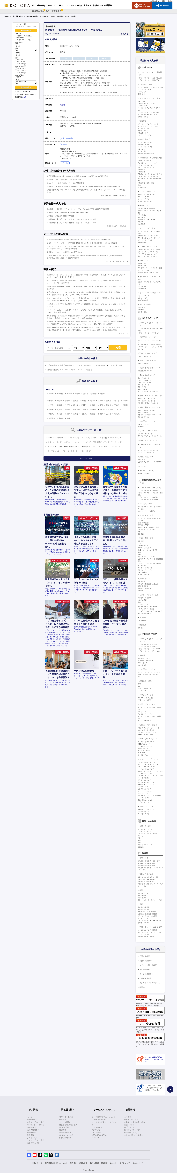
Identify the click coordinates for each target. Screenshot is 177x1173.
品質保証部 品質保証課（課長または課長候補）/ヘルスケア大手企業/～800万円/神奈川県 (79, 239)
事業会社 (64, 144)
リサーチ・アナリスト (145, 240)
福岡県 (102, 394)
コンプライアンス (143, 604)
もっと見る (122, 333)
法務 (139, 602)
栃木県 (116, 401)
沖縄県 (61, 418)
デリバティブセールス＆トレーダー (149, 238)
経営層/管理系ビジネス (68, 1125)
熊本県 (100, 414)
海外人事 (141, 590)
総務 (139, 554)
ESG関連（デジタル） (148, 669)
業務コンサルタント (144, 363)
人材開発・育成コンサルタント (148, 403)
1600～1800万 (20, 70)
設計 (141, 890)
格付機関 (141, 310)
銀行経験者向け (65, 1138)
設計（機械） (142, 895)
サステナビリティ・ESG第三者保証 (149, 344)
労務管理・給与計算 (144, 588)
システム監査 (142, 600)
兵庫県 (125, 405)
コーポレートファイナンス (56, 438)
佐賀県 (84, 414)
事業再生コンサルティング (150, 368)
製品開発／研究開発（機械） (147, 863)
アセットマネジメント (145, 165)
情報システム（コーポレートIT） (149, 728)
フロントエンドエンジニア (146, 767)
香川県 (59, 414)
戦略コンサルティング (148, 353)
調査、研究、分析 (146, 457)
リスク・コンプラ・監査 (149, 595)
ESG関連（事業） (147, 504)
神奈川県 (60, 394)
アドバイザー (51, 447)
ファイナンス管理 (146, 515)
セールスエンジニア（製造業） (148, 930)
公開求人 (18, 36)
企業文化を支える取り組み (134, 1122)
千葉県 (77, 394)
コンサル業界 (64, 1122)
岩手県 (67, 401)
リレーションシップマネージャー (149, 252)
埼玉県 (69, 394)
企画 (139, 552)
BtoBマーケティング (144, 548)
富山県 (75, 405)
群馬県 (125, 401)
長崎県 (92, 414)
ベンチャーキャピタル (145, 135)
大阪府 (93, 394)
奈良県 (67, 409)
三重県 (116, 405)
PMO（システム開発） (145, 700)
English (170, 1)
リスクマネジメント (147, 192)
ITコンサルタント (143, 378)
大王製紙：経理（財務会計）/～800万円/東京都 (64, 180)
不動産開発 (141, 172)
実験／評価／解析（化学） (146, 882)
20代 (17, 40)
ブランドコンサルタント (146, 452)
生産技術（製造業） (144, 909)
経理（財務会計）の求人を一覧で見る (113, 196)
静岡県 (108, 405)
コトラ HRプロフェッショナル (103, 1117)
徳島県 (51, 414)
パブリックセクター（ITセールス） (149, 651)
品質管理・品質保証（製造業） (148, 914)
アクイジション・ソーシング (147, 163)
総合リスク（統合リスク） (146, 194)
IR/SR (140, 543)
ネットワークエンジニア (146, 791)
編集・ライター (143, 840)
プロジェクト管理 (146, 695)
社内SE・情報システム (148, 725)
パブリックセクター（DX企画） (148, 644)
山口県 (118, 409)
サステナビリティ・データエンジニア (150, 672)
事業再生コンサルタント (146, 371)
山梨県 (51, 405)
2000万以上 (19, 75)
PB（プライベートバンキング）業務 (150, 268)
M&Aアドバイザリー (144, 424)
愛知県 (85, 394)
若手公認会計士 (65, 1132)
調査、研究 (141, 460)
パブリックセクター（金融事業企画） (150, 78)
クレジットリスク (143, 197)
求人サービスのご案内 (35, 1122)
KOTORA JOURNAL (99, 1135)
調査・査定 (141, 217)
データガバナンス (143, 812)
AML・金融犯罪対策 (144, 613)
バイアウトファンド (91, 438)
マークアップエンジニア (146, 742)
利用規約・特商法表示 (78, 1163)
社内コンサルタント (144, 688)
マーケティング (143, 545)
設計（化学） (142, 898)
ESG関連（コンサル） (148, 337)
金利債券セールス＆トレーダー (148, 236)
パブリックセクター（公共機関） (149, 499)
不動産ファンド (143, 133)
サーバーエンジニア (144, 793)
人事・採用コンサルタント (146, 401)
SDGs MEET (97, 1138)
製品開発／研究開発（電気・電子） (149, 861)
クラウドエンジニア (144, 780)
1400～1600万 (20, 68)
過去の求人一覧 (33, 1143)
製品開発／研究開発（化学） (147, 865)
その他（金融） (146, 304)
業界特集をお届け (66, 1117)
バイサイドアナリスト (145, 147)
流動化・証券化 (143, 117)
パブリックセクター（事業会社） (149, 490)
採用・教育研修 (143, 586)
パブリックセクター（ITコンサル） (149, 333)
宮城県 (75, 401)
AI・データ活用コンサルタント (148, 391)
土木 (139, 185)
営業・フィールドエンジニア (151, 927)
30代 (22, 40)
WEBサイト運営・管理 (145, 734)
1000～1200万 (20, 64)
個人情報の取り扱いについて (56, 1163)
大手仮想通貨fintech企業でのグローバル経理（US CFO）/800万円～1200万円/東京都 (77, 176)
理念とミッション (131, 1120)
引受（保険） (142, 215)
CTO (139, 684)
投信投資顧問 (145, 139)
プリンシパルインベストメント (148, 124)
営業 (139, 838)
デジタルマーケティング (146, 746)
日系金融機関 (52, 365)
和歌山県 (76, 409)
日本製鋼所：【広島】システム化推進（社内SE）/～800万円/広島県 (71, 219)
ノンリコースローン (70, 451)
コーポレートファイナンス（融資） (149, 249)
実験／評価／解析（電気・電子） (149, 877)
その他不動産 (142, 187)
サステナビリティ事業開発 (146, 511)
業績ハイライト (130, 1125)
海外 (68, 418)
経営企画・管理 (146, 681)
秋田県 (84, 401)
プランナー (141, 836)
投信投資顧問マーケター (146, 153)
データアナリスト (143, 814)
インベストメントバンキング (151, 98)
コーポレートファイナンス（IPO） (149, 112)
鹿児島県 (51, 418)
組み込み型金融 (143, 300)
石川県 (84, 405)
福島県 (100, 401)
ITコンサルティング (147, 375)
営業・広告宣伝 (146, 826)
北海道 (51, 401)
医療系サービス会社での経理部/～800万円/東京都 (64, 252)
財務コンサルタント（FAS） (147, 410)
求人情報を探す (18, 16)
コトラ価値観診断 (99, 1120)
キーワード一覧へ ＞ (87, 458)
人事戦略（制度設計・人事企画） (149, 584)
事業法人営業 (142, 266)
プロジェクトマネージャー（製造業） (150, 920)
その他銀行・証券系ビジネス (151, 277)
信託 (139, 280)
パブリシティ (129, 1127)
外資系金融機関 (66, 365)
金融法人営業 (142, 263)
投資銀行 (86, 447)
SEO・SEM (141, 753)
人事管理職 (141, 582)
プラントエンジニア (144, 918)
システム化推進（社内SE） (147, 730)
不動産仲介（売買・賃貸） (146, 183)
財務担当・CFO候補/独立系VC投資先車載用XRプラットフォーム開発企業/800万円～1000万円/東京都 (83, 186)
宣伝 (139, 842)
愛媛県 (67, 414)
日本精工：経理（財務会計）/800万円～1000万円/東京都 (67, 212)
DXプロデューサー (144, 658)
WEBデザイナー (143, 748)
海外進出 (143, 625)
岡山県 (102, 409)
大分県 (108, 414)
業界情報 (30, 1135)
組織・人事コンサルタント (146, 399)
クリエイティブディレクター (147, 834)
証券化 (104, 438)
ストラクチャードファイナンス (148, 114)
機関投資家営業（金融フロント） (149, 272)
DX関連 (142, 655)
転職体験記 (31, 1132)
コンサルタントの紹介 (35, 1125)
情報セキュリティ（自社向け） (148, 607)
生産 (141, 904)
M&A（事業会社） (144, 572)
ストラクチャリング (53, 442)
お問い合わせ (37, 1163)
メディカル (65, 163)
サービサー (141, 307)
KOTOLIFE (96, 1130)
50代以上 (18, 42)
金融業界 (62, 1120)
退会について (138, 1163)
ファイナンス (115, 447)
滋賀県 (59, 409)
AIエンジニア (142, 665)
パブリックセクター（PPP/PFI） (149, 80)
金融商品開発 (142, 242)
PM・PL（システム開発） (146, 698)
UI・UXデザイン (143, 755)
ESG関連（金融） (147, 84)
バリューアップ (75, 438)
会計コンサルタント (144, 412)
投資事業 (143, 121)
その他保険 (141, 224)
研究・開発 (144, 858)
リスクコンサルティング (149, 431)
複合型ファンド (143, 131)
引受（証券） (142, 286)
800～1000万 (20, 61)
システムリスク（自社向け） (147, 609)
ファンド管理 (142, 151)
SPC (94, 447)
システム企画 (142, 690)
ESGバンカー (142, 94)
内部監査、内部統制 (144, 598)
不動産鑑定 (141, 169)
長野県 (67, 405)
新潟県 (59, 405)
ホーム (29, 1117)
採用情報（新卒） (131, 1132)
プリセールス (142, 712)
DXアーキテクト (143, 663)
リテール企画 (142, 288)
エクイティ (103, 447)
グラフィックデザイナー (146, 829)
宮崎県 (116, 414)
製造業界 (62, 1130)
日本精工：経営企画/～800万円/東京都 (60, 216)
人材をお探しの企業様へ (158, 1)
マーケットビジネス (147, 228)
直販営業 (141, 222)
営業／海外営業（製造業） (146, 937)
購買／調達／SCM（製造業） (147, 912)
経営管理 (143, 618)
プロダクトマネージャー (146, 570)
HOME (7, 16)
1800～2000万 (20, 73)
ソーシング (86, 442)
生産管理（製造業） (144, 907)
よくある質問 (32, 1138)
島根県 (93, 409)
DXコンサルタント (144, 389)
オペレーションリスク (145, 201)
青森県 (59, 401)
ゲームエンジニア (143, 798)
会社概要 (127, 1117)
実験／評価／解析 (146, 874)
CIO (139, 686)
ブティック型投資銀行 (83, 365)
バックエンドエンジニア (146, 769)
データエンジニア (143, 787)
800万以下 (19, 59)
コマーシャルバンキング (149, 247)
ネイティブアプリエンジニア (147, 782)
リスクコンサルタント (145, 434)
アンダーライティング (112, 442)
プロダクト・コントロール (146, 529)
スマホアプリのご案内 (35, 1140)
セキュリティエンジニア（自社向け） (150, 611)
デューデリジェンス (73, 447)
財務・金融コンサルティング (151, 407)
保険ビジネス (145, 205)
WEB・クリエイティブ (148, 739)
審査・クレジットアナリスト (147, 256)
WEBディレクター (144, 751)
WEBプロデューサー (144, 744)
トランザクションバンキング (147, 254)
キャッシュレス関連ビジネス (151, 293)
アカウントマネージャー (146, 714)
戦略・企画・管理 (146, 538)
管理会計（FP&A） (144, 525)
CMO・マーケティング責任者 (147, 550)
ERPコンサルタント (144, 380)
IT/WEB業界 (64, 1127)
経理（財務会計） (32, 16)
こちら (24, 97)
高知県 (75, 414)
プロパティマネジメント (146, 167)
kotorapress (96, 1132)
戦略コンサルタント (144, 356)
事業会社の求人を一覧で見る (116, 226)
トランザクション (53, 451)
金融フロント (145, 260)
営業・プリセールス (147, 704)
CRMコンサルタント (144, 382)
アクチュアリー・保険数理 (146, 208)
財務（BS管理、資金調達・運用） (149, 527)
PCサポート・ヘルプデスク (147, 732)
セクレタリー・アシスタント (147, 557)
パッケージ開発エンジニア (146, 762)
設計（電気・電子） (144, 893)
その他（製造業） (143, 923)
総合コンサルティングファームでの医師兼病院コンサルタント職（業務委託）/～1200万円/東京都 (82, 243)
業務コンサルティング (148, 361)
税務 (139, 532)
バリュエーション (116, 438)
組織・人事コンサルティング (151, 396)
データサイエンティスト (146, 809)
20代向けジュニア (66, 1135)
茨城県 (108, 401)
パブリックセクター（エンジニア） (149, 649)
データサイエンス (146, 806)
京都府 (51, 409)
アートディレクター (144, 831)
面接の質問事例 (33, 1130)
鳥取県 (85, 409)
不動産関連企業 (53, 370)
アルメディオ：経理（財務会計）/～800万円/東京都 (65, 183)
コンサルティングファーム (72, 370)
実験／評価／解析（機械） (146, 879)
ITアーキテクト (143, 387)
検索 (118, 347)
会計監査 (141, 534)
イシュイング (142, 298)
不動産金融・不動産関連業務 (151, 158)
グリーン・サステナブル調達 (147, 916)
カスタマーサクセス (144, 721)
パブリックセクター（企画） (151, 488)
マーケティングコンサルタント (148, 450)
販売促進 (141, 847)
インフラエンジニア (144, 789)
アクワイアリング (143, 296)
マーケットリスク (143, 199)
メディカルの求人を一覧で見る (115, 261)
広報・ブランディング (145, 845)
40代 (28, 40)
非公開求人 (27, 36)
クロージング (85, 451)
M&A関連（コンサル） (148, 421)
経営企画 (141, 541)
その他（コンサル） (147, 471)
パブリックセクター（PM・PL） (148, 647)
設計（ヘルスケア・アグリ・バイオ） (150, 900)
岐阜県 (100, 405)
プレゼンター (142, 149)
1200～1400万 (20, 66)
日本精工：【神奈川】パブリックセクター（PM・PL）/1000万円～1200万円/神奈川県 (78, 209)
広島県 (110, 409)
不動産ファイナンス (144, 161)
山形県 (92, 401)
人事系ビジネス (146, 579)
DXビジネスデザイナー (145, 660)
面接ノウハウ (32, 1127)
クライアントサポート (145, 568)
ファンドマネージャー (145, 142)
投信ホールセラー (143, 144)
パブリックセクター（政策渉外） (149, 497)
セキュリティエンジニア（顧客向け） (150, 795)
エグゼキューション (72, 442)
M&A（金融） (142, 101)
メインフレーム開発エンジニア (148, 764)
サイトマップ (124, 1163)
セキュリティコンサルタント (147, 440)
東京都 (62, 105)
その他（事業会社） (144, 574)
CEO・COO (142, 620)
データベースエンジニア (146, 784)
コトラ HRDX (97, 1127)
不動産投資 (97, 442)
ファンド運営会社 (116, 365)
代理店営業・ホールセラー (146, 219)
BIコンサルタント (143, 385)
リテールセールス (143, 270)
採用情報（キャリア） (132, 1130)
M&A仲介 (141, 426)
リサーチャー (142, 466)
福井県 (92, 405)
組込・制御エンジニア (145, 800)
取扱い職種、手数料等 (98, 1163)
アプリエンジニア (143, 802)
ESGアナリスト (143, 92)
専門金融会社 (100, 365)
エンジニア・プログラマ (149, 759)
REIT (61, 447)
